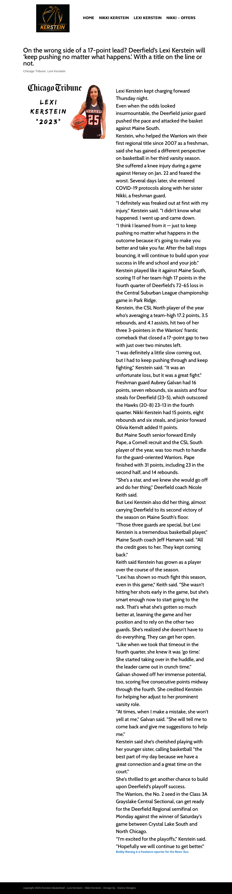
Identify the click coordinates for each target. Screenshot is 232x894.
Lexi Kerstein (148, 18)
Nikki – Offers (180, 18)
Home (88, 18)
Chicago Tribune (34, 71)
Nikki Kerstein (114, 18)
